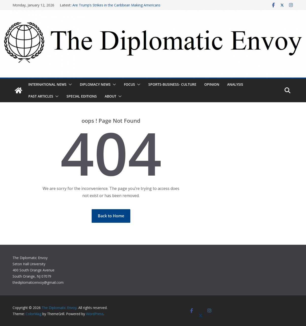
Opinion (211, 84)
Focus (129, 84)
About (110, 96)
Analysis (235, 84)
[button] (69, 84)
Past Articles (40, 96)
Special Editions (82, 96)
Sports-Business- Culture (172, 84)
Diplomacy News (95, 84)
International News (47, 84)
